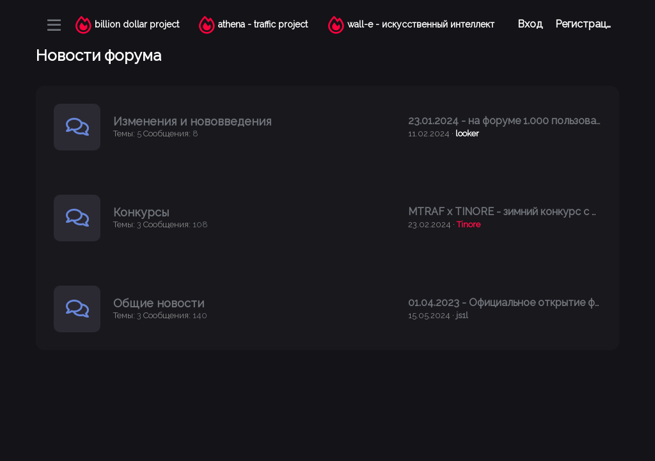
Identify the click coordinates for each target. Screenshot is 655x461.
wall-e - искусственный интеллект (420, 24)
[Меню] (54, 24)
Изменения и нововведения (192, 121)
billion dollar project (137, 24)
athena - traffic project (263, 24)
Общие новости (158, 303)
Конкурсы (141, 212)
